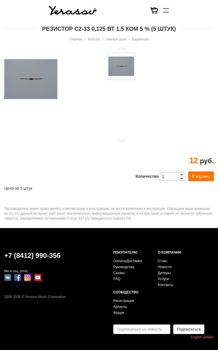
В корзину (201, 176)
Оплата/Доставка (127, 261)
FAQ (116, 279)
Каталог (94, 39)
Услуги (163, 279)
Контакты (165, 285)
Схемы (119, 273)
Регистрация (123, 301)
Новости (165, 267)
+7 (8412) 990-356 (32, 255)
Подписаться (189, 329)
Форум (118, 313)
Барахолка (140, 39)
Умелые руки (116, 39)
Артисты (120, 307)
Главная (75, 39)
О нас (162, 261)
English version (202, 337)
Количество (147, 176)
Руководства (123, 267)
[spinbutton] (174, 176)
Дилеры (164, 273)
